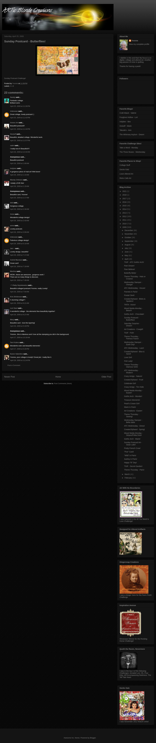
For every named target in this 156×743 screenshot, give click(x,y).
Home (58, 377)
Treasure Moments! (132, 400)
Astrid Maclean (16, 260)
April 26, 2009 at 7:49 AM (19, 280)
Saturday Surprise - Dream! (132, 324)
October (128, 237)
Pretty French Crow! (132, 448)
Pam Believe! (129, 269)
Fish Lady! (128, 361)
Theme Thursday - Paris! (134, 470)
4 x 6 (12, 86)
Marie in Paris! (130, 407)
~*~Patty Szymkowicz (18, 285)
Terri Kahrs (14, 342)
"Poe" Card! (129, 452)
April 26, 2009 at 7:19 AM (19, 266)
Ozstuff (13, 134)
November (129, 234)
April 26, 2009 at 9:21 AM (19, 303)
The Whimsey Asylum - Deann (132, 134)
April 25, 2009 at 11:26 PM (20, 106)
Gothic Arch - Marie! (132, 439)
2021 (124, 191)
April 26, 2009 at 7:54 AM (19, 292)
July (126, 248)
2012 (124, 216)
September (129, 241)
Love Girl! (128, 357)
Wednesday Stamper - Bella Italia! (133, 421)
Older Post (106, 377)
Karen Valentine (16, 354)
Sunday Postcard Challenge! (15, 78)
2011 (124, 220)
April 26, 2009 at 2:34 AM (19, 209)
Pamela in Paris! (131, 292)
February (128, 478)
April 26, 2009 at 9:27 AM (19, 315)
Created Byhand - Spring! (134, 429)
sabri (12, 145)
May (126, 255)
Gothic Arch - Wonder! (133, 396)
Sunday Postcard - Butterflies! (131, 319)
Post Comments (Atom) (63, 383)
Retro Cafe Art (125, 178)
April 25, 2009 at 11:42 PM (20, 118)
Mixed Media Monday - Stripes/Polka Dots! (133, 434)
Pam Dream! (129, 266)
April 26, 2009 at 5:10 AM (19, 244)
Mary (12, 320)
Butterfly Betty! (130, 273)
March (127, 474)
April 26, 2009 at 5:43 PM (19, 326)
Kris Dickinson (16, 297)
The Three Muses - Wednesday (132, 152)
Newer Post (9, 377)
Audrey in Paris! (130, 459)
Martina (13, 271)
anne (12, 226)
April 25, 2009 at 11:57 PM (20, 140)
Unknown (14, 111)
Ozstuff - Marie (126, 126)
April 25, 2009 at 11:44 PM (20, 129)
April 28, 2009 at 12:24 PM (20, 360)
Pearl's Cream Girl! (132, 403)
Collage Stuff (125, 165)
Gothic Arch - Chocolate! (134, 314)
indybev (13, 168)
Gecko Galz (124, 169)
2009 (124, 227)
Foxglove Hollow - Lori (129, 117)
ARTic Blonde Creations (26, 11)
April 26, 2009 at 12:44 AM (20, 152)
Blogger (93, 738)
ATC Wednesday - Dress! (134, 426)
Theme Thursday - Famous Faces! (131, 337)
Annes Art (14, 123)
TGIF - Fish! (129, 333)
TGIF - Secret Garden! (133, 466)
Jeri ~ (12, 248)
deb (11, 203)
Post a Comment (13, 365)
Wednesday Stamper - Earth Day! (133, 343)
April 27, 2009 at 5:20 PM (19, 349)
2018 (124, 195)
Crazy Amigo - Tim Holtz (134, 387)
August (128, 245)
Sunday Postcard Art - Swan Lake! (133, 443)
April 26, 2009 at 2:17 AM (19, 198)
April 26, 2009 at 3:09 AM (19, 232)
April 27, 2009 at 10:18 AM (20, 337)
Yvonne (135, 41)
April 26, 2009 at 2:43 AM (19, 221)
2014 (124, 209)
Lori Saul (13, 308)
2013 (124, 213)
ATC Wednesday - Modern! (131, 371)
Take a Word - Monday (129, 148)
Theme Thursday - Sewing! (131, 415)
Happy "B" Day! (130, 462)
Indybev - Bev (125, 122)
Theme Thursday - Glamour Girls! (131, 366)
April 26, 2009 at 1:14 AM (19, 175)
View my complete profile (139, 44)
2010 (124, 224)
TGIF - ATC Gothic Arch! (134, 262)
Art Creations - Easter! (133, 411)
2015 (124, 206)
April (127, 259)
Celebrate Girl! (130, 383)
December (129, 230)
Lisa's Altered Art (126, 174)
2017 (124, 198)
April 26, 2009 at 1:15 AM (19, 186)
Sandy (12, 97)
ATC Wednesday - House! (134, 288)
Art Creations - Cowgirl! (133, 329)
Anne (12, 214)
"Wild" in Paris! (130, 455)
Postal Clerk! (129, 295)
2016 (124, 202)
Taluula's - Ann (125, 130)
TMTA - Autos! (130, 305)
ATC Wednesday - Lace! (134, 348)
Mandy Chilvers (16, 180)
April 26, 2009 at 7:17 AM (19, 255)
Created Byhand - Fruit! (133, 380)
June (127, 252)
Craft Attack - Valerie (128, 113)
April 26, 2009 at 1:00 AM (19, 163)
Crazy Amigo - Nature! (133, 376)
